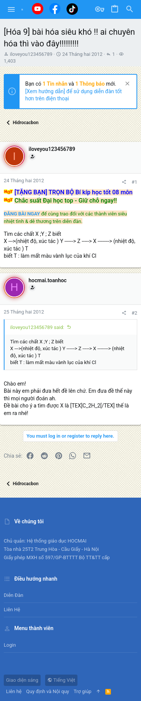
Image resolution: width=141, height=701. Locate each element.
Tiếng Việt (61, 680)
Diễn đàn (13, 595)
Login (10, 645)
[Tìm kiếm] (129, 9)
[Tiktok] (72, 9)
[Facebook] (55, 8)
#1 (134, 182)
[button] (11, 9)
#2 (134, 313)
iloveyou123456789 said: (37, 327)
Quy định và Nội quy (47, 691)
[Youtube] (37, 9)
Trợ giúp (82, 691)
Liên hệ (12, 609)
